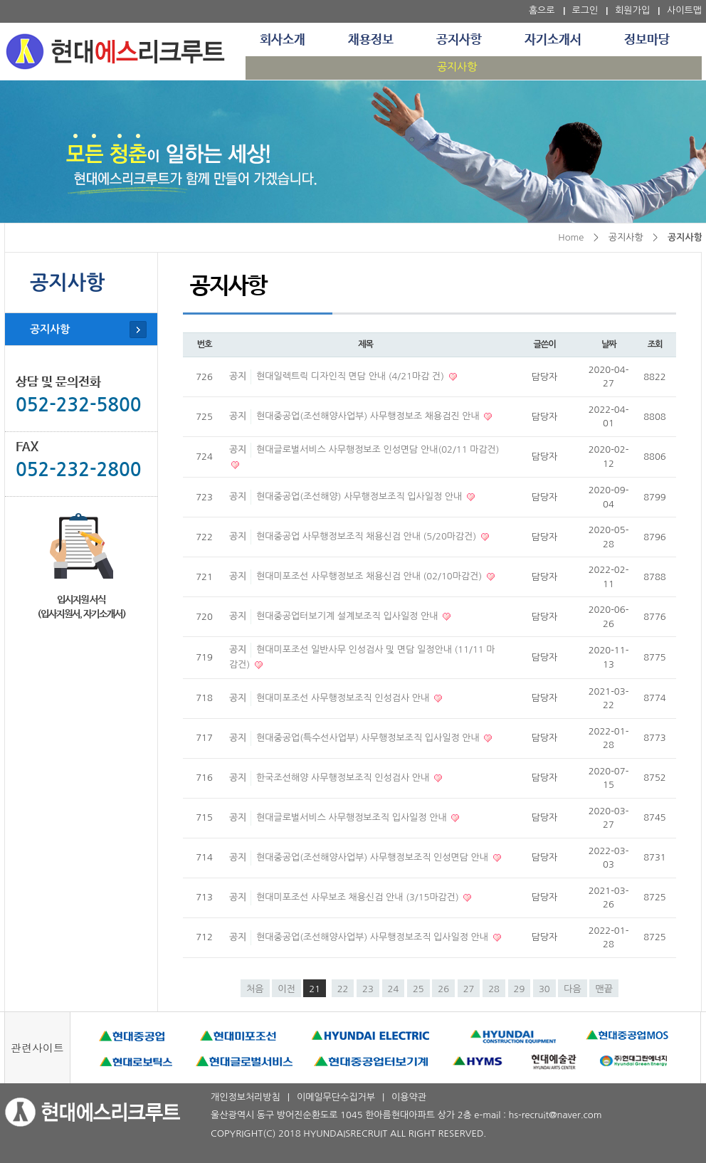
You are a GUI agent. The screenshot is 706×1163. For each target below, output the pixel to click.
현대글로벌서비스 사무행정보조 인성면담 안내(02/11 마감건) (377, 449)
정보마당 (647, 40)
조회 (655, 344)
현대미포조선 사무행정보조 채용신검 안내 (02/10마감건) (370, 576)
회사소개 (282, 40)
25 (418, 989)
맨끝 (603, 989)
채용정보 (371, 40)
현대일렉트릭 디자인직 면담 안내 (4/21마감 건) (351, 376)
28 (494, 989)
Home (571, 237)
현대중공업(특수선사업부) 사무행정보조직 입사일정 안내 (369, 737)
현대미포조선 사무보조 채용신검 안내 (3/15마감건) (358, 897)
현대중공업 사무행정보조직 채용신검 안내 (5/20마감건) (367, 536)
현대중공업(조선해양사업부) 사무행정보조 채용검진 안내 (369, 416)
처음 (254, 989)
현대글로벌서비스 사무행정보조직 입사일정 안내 (352, 817)
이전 (286, 989)
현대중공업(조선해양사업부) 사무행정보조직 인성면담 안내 (373, 857)
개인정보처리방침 (245, 1097)
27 (469, 989)
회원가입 (632, 10)
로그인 (585, 10)
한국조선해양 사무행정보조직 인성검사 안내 (344, 777)
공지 (237, 376)
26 (443, 989)
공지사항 (459, 40)
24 (393, 989)
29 (519, 989)
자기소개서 (553, 40)
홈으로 (542, 10)
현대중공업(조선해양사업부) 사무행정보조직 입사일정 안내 (373, 937)
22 (343, 989)
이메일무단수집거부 (336, 1097)
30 (544, 989)
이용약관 (408, 1097)
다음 (572, 989)
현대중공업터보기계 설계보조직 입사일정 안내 (348, 616)
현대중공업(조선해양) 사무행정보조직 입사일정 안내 (360, 496)
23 (368, 989)
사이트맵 (684, 10)
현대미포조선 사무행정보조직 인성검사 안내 (344, 697)
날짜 (608, 344)
